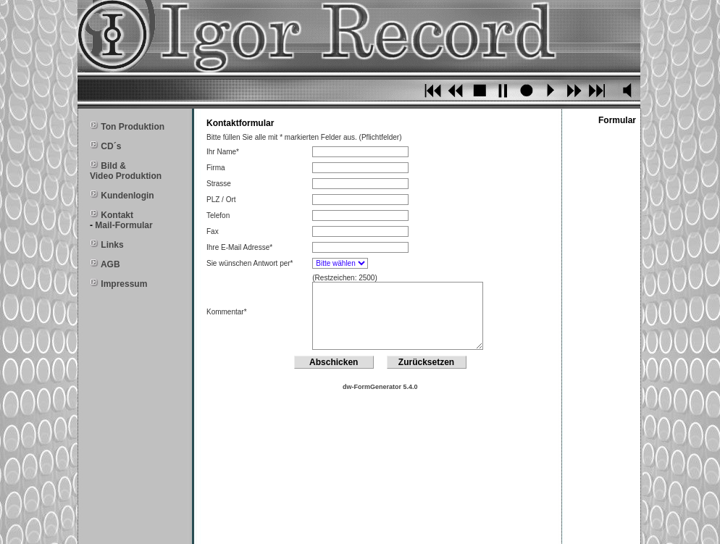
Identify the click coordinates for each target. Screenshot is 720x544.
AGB (110, 264)
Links (112, 245)
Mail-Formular (123, 225)
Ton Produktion (131, 127)
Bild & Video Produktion (126, 171)
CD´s (111, 146)
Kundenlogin (127, 196)
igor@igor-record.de (508, 528)
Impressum (124, 284)
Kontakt (117, 215)
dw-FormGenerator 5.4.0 (380, 386)
